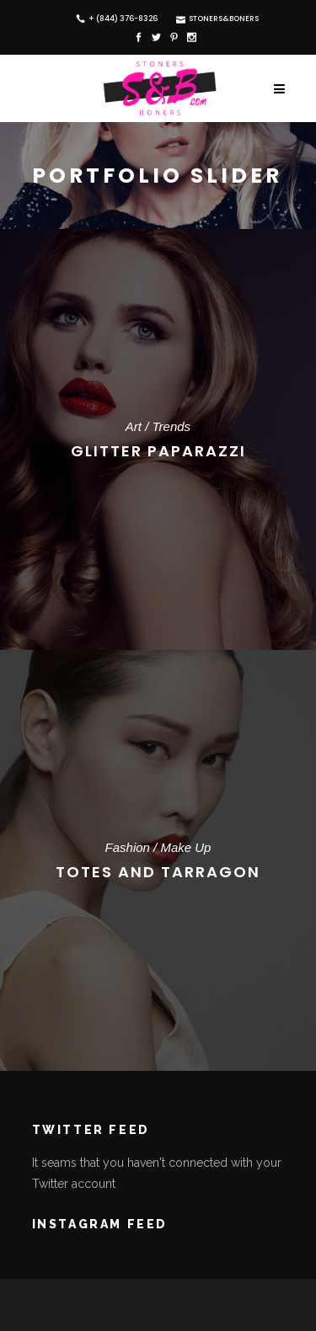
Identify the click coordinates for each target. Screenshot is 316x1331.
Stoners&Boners (208, 18)
